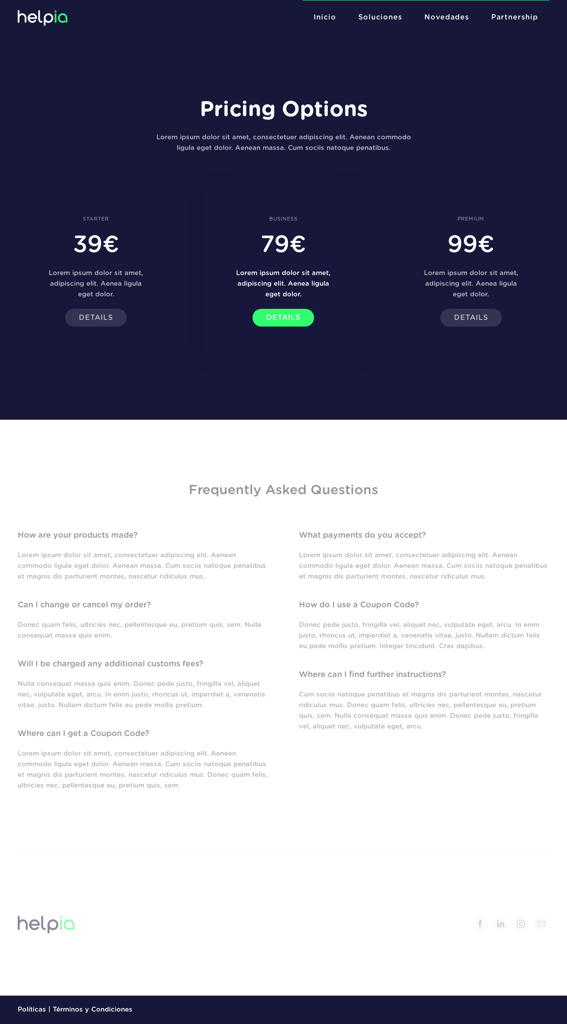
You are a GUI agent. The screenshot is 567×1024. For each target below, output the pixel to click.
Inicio (325, 17)
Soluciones (380, 17)
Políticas (32, 1009)
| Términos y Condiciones (89, 1009)
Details (96, 317)
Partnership (514, 17)
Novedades (446, 17)
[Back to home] (43, 17)
